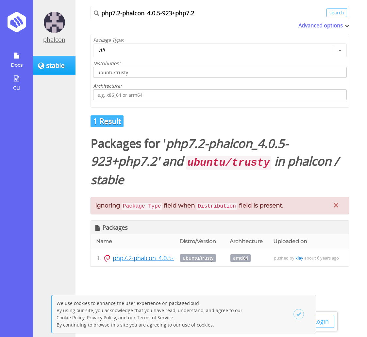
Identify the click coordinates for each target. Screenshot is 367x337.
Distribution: (107, 63)
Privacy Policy (101, 317)
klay (299, 258)
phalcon (54, 39)
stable (107, 180)
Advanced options (320, 25)
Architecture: (107, 86)
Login (321, 321)
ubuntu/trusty (198, 258)
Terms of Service (155, 317)
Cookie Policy (71, 317)
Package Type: (108, 40)
